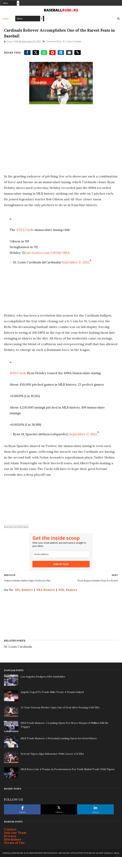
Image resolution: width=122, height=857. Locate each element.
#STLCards (25, 230)
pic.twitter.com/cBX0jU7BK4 (48, 253)
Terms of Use (14, 843)
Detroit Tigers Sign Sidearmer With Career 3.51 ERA (52, 753)
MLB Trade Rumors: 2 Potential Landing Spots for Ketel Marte (59, 738)
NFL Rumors (24, 590)
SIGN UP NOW (61, 564)
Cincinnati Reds (53, 41)
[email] (61, 554)
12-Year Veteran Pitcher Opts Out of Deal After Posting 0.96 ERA (60, 707)
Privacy (10, 836)
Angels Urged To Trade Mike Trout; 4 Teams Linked (52, 692)
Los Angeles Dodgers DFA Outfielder (43, 676)
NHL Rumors (67, 590)
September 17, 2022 (75, 262)
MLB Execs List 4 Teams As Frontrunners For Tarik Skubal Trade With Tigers (68, 769)
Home (5, 19)
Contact (10, 829)
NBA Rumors (45, 590)
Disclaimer (12, 839)
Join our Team (15, 833)
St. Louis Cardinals (72, 41)
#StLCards (18, 373)
